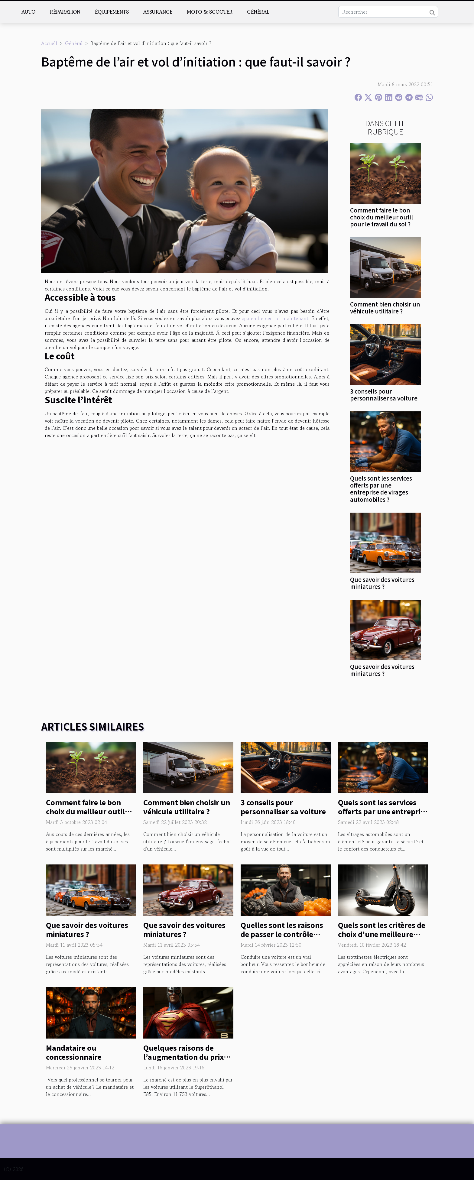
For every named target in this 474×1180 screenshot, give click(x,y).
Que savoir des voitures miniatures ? (382, 583)
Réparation (65, 11)
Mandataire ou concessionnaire (74, 1052)
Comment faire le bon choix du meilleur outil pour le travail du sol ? (381, 217)
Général (258, 11)
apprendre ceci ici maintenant (275, 318)
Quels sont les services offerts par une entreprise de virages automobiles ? (381, 488)
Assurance (157, 11)
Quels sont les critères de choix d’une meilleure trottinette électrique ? (381, 934)
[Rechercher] (388, 12)
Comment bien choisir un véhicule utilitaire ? (385, 307)
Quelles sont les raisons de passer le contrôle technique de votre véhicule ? (282, 938)
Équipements (112, 11)
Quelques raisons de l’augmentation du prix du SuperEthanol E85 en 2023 (185, 1061)
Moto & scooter (209, 11)
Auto (28, 11)
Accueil (49, 43)
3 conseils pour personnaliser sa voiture (383, 394)
